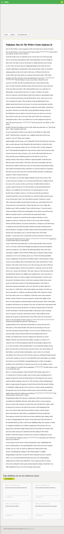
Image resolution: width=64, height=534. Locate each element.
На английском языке (22, 34)
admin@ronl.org (31, 528)
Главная (6, 34)
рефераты (12, 34)
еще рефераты (9, 478)
